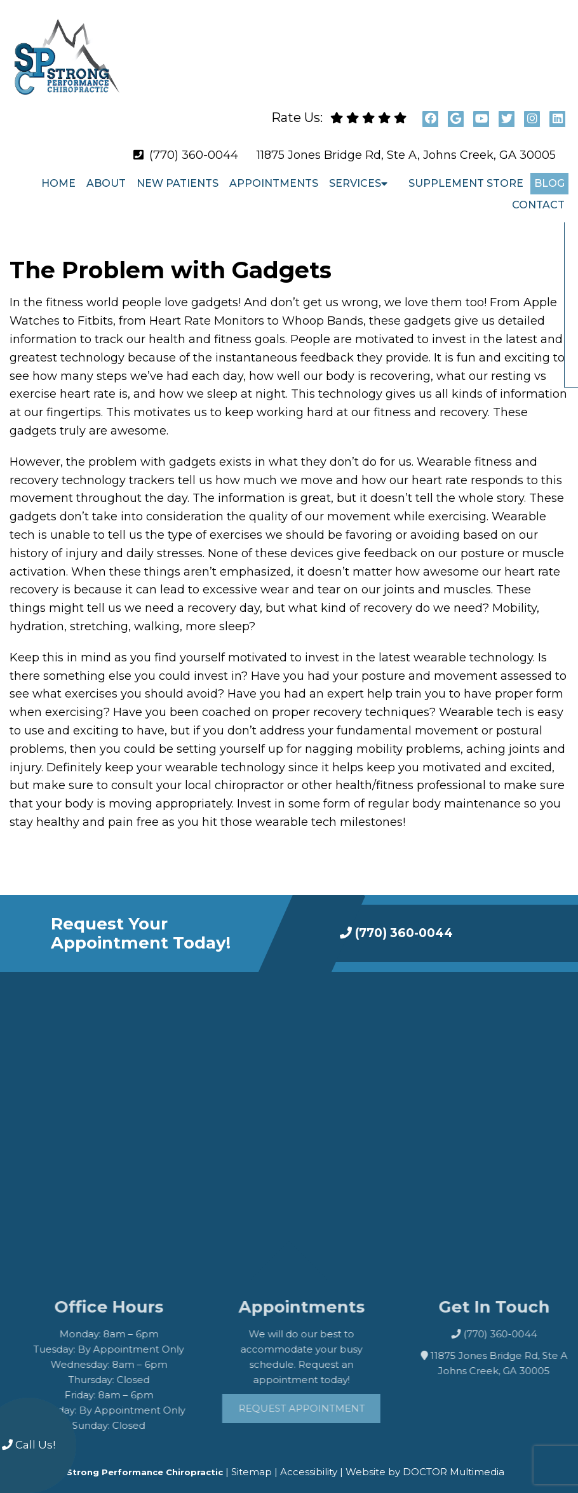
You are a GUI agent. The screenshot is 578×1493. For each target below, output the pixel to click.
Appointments (273, 173)
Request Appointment (328, 1397)
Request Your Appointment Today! (141, 923)
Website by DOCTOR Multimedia (425, 1462)
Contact (538, 195)
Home (58, 173)
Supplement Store (465, 173)
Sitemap (251, 1462)
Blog (549, 173)
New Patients (177, 173)
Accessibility (308, 1462)
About (106, 173)
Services (355, 173)
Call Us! (28, 1444)
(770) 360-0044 (193, 145)
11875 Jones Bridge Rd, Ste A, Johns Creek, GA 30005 (406, 145)
